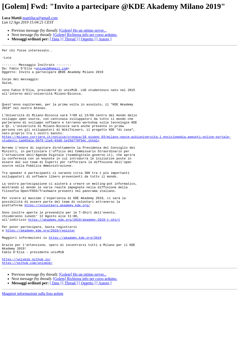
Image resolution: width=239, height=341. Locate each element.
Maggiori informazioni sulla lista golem (32, 337)
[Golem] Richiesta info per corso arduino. (85, 35)
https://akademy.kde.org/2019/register (40, 267)
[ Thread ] (70, 39)
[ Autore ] (103, 39)
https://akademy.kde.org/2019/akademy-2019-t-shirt (74, 254)
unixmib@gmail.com (52, 72)
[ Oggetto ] (87, 39)
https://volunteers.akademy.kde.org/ (57, 237)
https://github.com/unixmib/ (27, 306)
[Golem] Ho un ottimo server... (83, 30)
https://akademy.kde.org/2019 (75, 276)
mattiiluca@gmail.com (40, 18)
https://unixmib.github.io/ (26, 301)
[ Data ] (56, 39)
